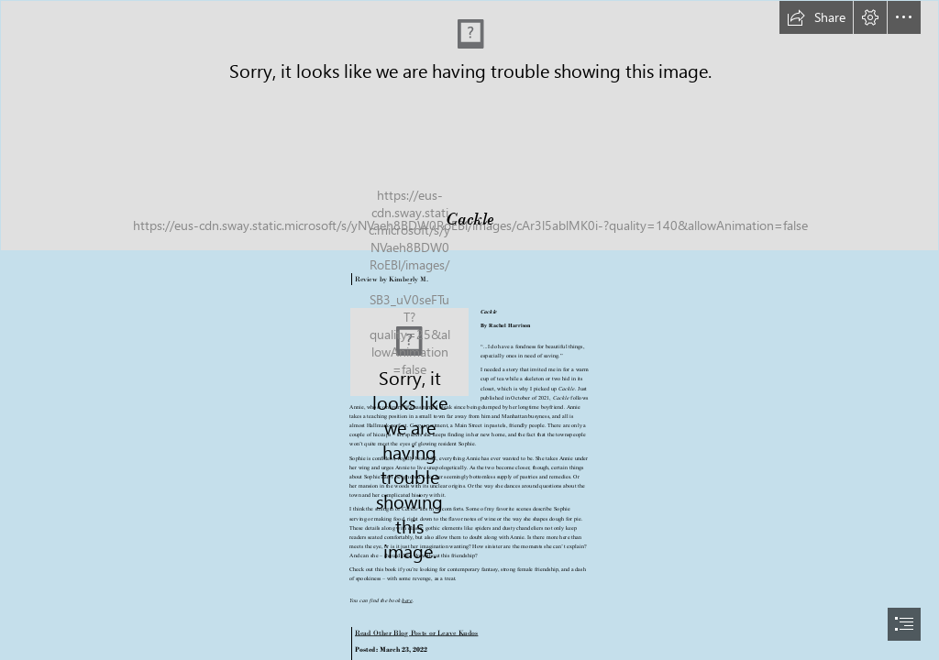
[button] (816, 17)
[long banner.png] (469, 125)
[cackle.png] (409, 352)
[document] (469, 330)
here (408, 600)
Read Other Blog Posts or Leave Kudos (416, 632)
